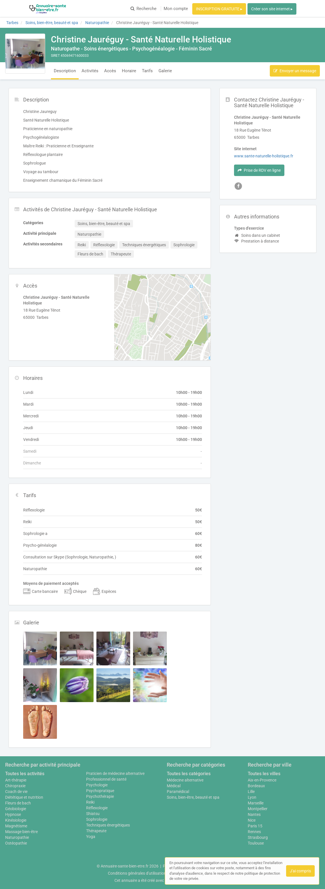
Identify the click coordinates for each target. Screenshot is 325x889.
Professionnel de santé (106, 779)
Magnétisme (16, 826)
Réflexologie (97, 808)
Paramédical (178, 791)
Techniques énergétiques (108, 825)
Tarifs (147, 70)
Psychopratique (100, 790)
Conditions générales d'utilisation (137, 873)
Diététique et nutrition (24, 797)
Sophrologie (96, 819)
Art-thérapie (15, 780)
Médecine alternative (185, 780)
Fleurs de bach (18, 803)
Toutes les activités (24, 773)
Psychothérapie (100, 796)
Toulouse (256, 843)
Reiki (90, 802)
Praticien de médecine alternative (115, 773)
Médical (174, 786)
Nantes (254, 814)
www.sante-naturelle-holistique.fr (263, 156)
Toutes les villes (264, 773)
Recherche (143, 8)
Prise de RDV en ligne (259, 170)
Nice (251, 820)
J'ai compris (300, 871)
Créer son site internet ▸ (272, 9)
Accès (110, 70)
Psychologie (97, 785)
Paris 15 (255, 826)
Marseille (255, 803)
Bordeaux (256, 786)
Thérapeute (96, 831)
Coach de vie (16, 791)
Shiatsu (93, 813)
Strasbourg (258, 837)
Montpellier (257, 808)
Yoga (90, 836)
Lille (251, 791)
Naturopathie (17, 837)
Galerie (165, 70)
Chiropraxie (15, 786)
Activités (90, 70)
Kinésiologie (15, 820)
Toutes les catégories (189, 773)
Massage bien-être (21, 831)
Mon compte (176, 8)
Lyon (252, 797)
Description (65, 70)
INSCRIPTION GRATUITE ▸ (219, 9)
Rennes (254, 831)
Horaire (129, 70)
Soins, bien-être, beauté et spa (193, 797)
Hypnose (13, 814)
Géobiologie (15, 808)
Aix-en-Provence (262, 780)
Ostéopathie (16, 843)
